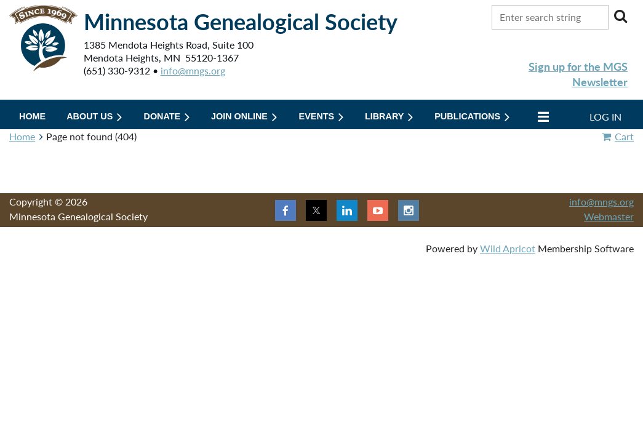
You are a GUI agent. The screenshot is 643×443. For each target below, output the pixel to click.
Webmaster (609, 216)
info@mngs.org (193, 70)
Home (22, 136)
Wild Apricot (507, 248)
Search (620, 16)
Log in (605, 116)
